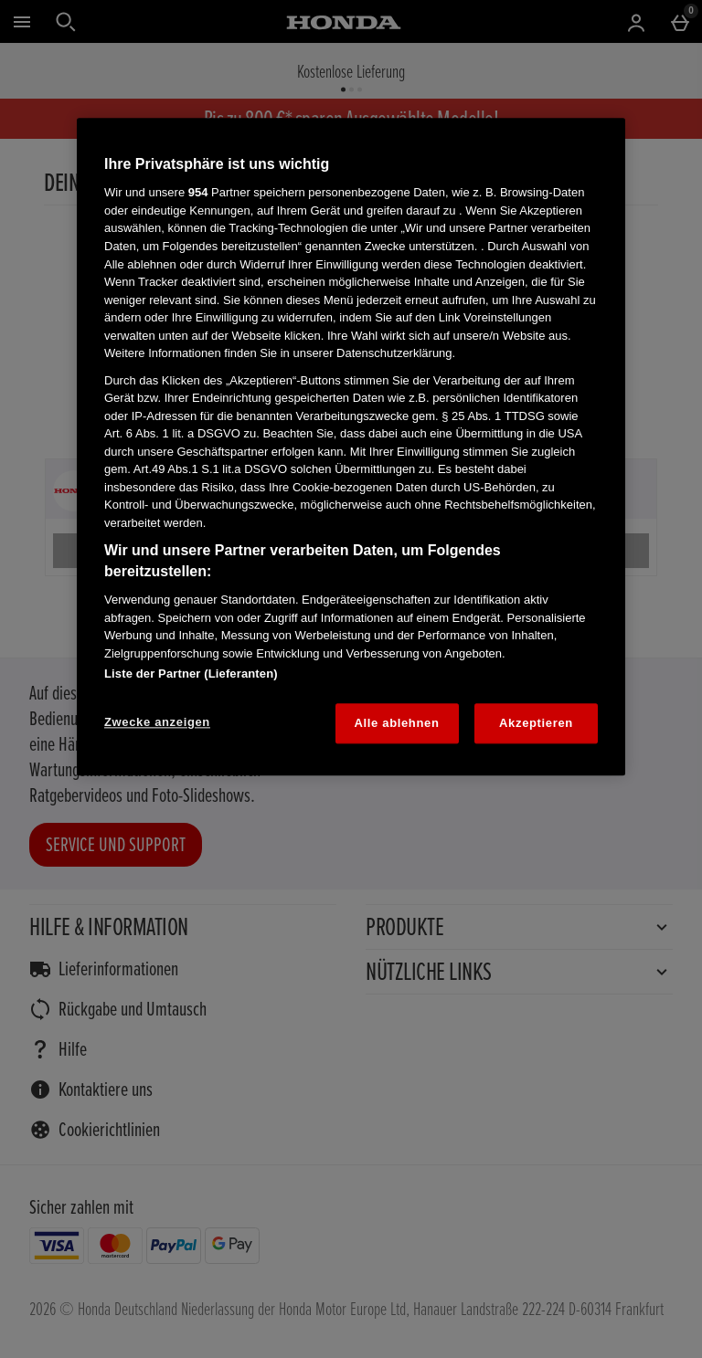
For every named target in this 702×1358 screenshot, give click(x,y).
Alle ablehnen (397, 723)
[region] (351, 446)
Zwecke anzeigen (157, 722)
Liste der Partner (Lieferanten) (191, 673)
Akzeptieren (536, 723)
